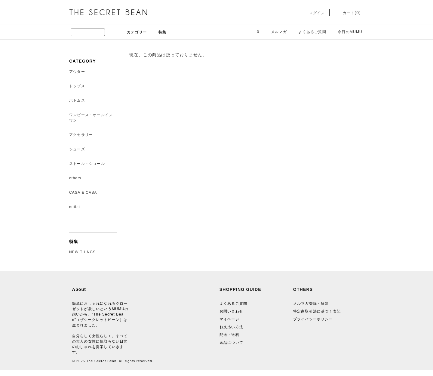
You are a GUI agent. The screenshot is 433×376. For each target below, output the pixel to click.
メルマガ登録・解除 (311, 303)
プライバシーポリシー (313, 319)
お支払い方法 (231, 327)
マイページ (229, 319)
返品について (231, 343)
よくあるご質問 (308, 32)
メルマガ (275, 32)
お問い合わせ (231, 311)
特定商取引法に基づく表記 (317, 311)
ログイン (312, 13)
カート (347, 13)
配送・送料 (229, 335)
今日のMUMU (346, 32)
